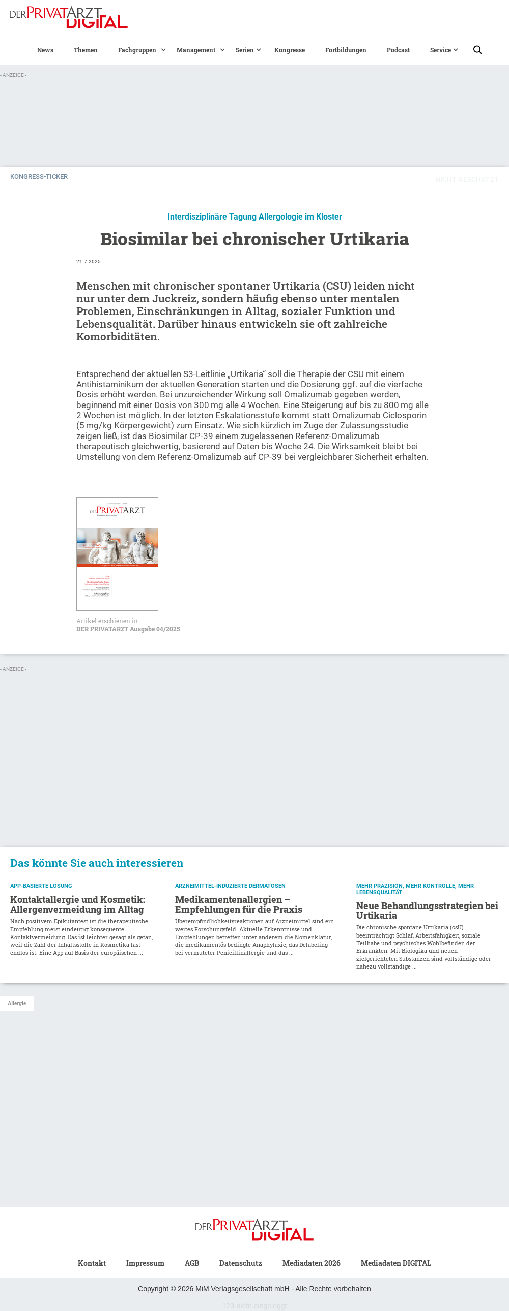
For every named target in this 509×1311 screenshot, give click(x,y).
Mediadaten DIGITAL (396, 1263)
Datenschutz (240, 1263)
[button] (137, 50)
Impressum (145, 1263)
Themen (86, 50)
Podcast (398, 50)
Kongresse (289, 50)
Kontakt (92, 1263)
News (45, 50)
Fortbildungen (345, 50)
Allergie (17, 1003)
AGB (192, 1263)
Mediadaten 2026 (311, 1263)
